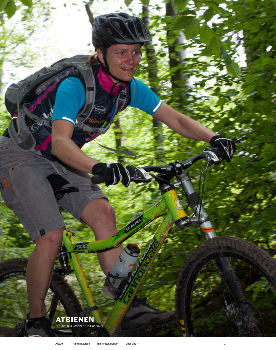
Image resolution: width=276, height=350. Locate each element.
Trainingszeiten (80, 343)
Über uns (133, 343)
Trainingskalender (108, 343)
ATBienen (75, 320)
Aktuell (59, 343)
